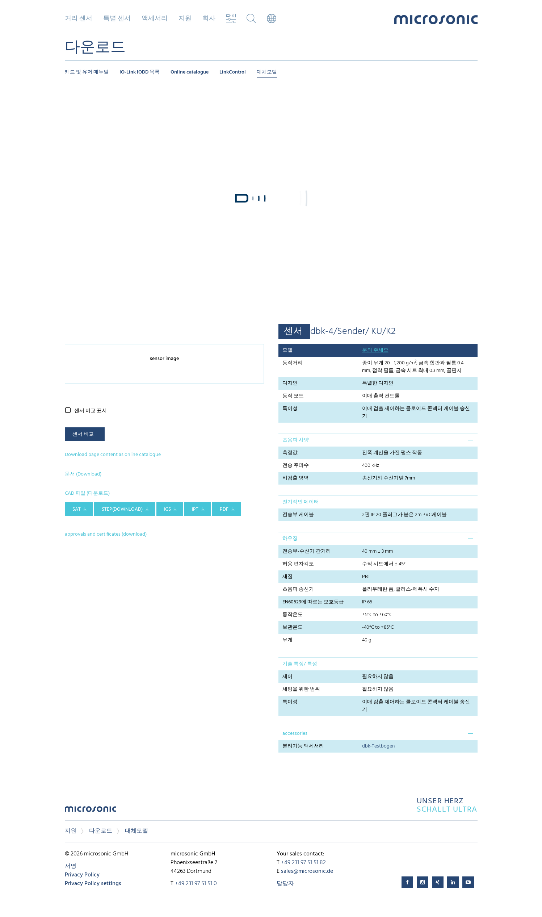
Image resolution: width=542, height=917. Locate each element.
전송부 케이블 (298, 515)
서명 (70, 866)
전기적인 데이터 (300, 502)
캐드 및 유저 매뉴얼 (87, 72)
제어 (287, 677)
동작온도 (292, 615)
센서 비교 (83, 434)
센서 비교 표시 (90, 411)
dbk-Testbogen (378, 746)
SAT (76, 509)
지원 (185, 18)
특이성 (290, 409)
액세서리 (155, 18)
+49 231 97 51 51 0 (196, 883)
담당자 (285, 883)
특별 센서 (117, 18)
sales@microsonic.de (307, 871)
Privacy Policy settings (93, 883)
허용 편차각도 (298, 564)
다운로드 (100, 831)
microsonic (90, 811)
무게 (287, 640)
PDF (224, 509)
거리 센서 (78, 18)
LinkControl (232, 72)
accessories (294, 733)
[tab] (378, 440)
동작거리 (292, 363)
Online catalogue (190, 72)
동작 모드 (293, 396)
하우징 (290, 539)
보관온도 (292, 627)
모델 (287, 350)
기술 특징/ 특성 (299, 664)
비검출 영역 (295, 478)
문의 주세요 (375, 350)
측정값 (290, 453)
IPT (195, 509)
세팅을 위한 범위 (301, 689)
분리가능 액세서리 (303, 746)
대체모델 (267, 72)
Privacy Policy (82, 875)
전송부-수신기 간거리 (306, 551)
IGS (167, 509)
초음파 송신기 (298, 589)
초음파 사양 (295, 440)
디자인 (290, 383)
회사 (208, 18)
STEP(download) (122, 509)
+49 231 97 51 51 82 (303, 862)
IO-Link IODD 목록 (139, 72)
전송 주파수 (295, 465)
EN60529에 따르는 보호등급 (313, 602)
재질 (287, 577)
